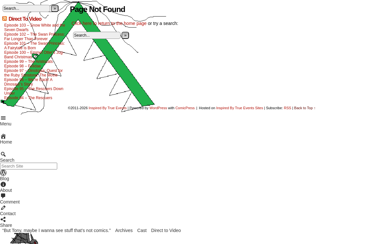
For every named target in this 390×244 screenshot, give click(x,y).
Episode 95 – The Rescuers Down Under (33, 91)
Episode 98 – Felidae (22, 66)
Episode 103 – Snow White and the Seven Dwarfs (34, 27)
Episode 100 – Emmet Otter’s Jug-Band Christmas (34, 54)
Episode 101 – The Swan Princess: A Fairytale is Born (34, 45)
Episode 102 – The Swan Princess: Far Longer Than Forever (34, 36)
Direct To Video (24, 19)
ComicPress (185, 108)
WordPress (158, 108)
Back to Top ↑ (305, 108)
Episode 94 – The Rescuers (28, 98)
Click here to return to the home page (109, 23)
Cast (142, 230)
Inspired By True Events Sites (239, 108)
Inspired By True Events (108, 108)
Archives (124, 230)
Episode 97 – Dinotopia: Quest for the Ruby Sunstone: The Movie (33, 72)
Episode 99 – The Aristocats (28, 61)
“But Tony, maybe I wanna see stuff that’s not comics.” (56, 230)
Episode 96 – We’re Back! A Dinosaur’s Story (28, 82)
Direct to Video (166, 230)
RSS (287, 108)
